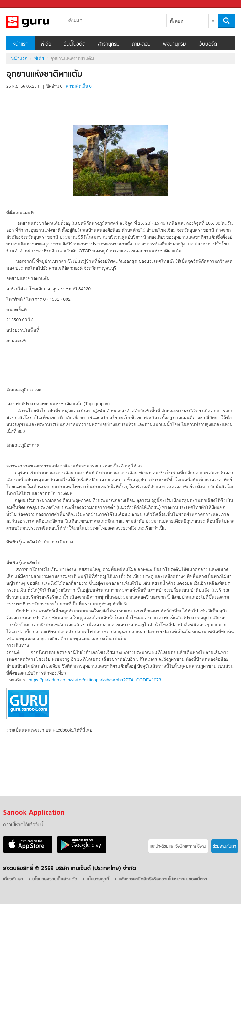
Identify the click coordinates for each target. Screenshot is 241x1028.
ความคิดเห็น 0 (79, 86)
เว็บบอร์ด (207, 44)
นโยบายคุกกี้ (98, 879)
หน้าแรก (20, 44)
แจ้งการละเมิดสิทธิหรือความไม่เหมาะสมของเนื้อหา (163, 879)
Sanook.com (19, 4)
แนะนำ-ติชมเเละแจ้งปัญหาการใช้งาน (178, 846)
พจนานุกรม (174, 44)
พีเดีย (46, 44)
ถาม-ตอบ (141, 44)
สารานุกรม (108, 44)
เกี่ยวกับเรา (13, 879)
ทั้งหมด (176, 21)
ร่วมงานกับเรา (224, 846)
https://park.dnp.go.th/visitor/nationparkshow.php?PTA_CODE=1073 (95, 679)
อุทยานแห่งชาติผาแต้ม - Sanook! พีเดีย (39, 21)
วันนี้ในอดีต (74, 44)
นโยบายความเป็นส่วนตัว (54, 879)
